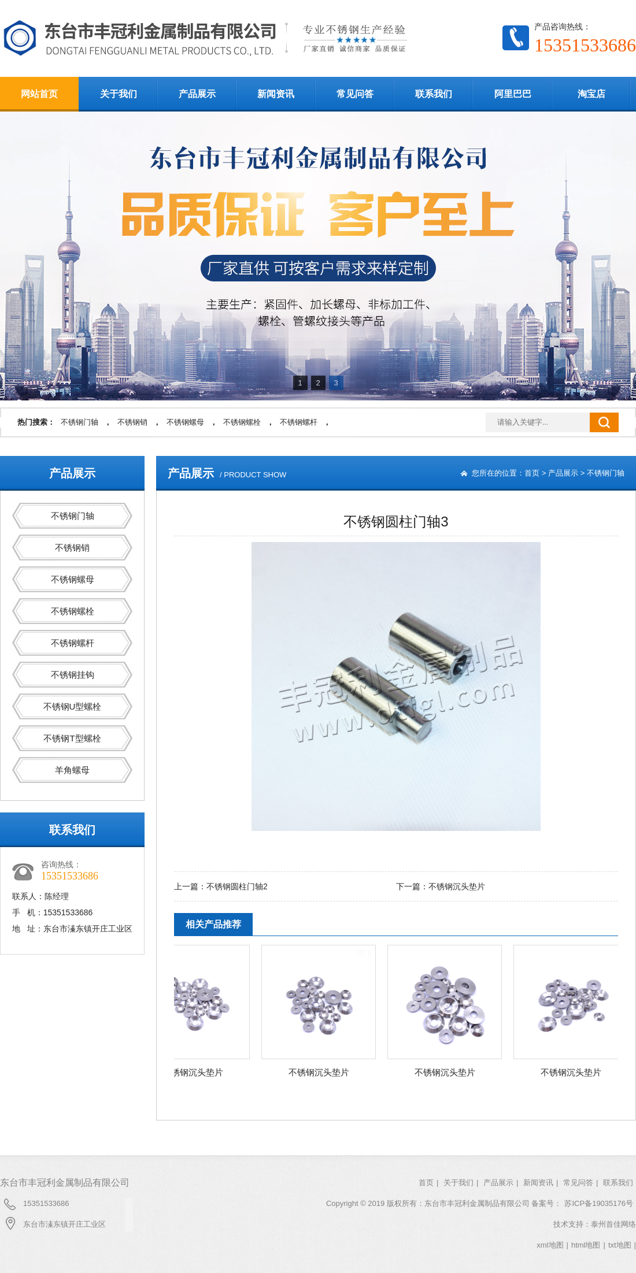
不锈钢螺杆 (298, 422)
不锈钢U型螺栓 (72, 706)
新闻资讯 (275, 94)
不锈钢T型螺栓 (72, 738)
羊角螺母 (72, 770)
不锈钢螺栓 (242, 422)
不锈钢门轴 (79, 422)
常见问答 (355, 94)
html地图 (586, 1245)
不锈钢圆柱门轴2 (237, 886)
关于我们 (118, 94)
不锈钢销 (132, 422)
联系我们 (433, 94)
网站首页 (39, 94)
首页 (531, 473)
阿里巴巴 (512, 94)
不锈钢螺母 (185, 422)
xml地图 (550, 1245)
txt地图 (619, 1245)
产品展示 (197, 94)
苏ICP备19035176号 (598, 1203)
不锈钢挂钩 (72, 675)
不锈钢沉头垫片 (456, 886)
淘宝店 (591, 94)
